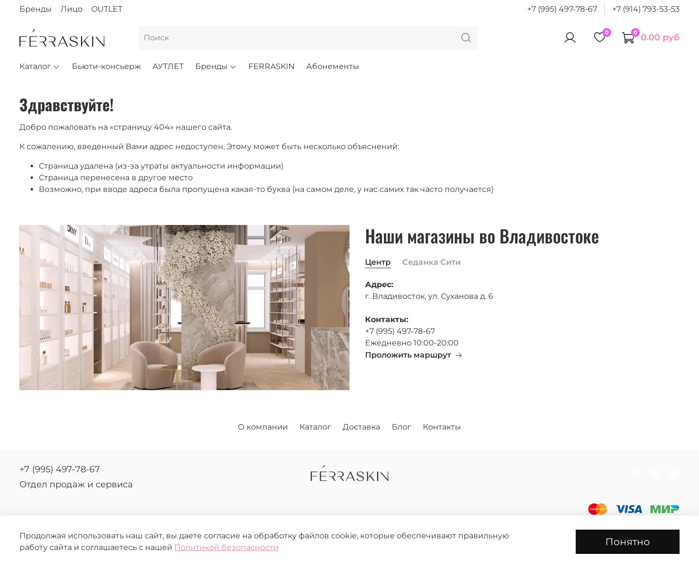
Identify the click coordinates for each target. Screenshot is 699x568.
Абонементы (332, 66)
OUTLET (106, 9)
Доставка (361, 426)
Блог (401, 426)
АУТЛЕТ (167, 66)
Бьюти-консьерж (106, 66)
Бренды (35, 9)
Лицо (72, 9)
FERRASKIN (272, 66)
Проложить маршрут (414, 355)
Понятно (627, 542)
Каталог (39, 66)
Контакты (442, 426)
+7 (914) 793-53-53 (646, 9)
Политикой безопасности (226, 547)
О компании (263, 426)
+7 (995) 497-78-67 (562, 9)
